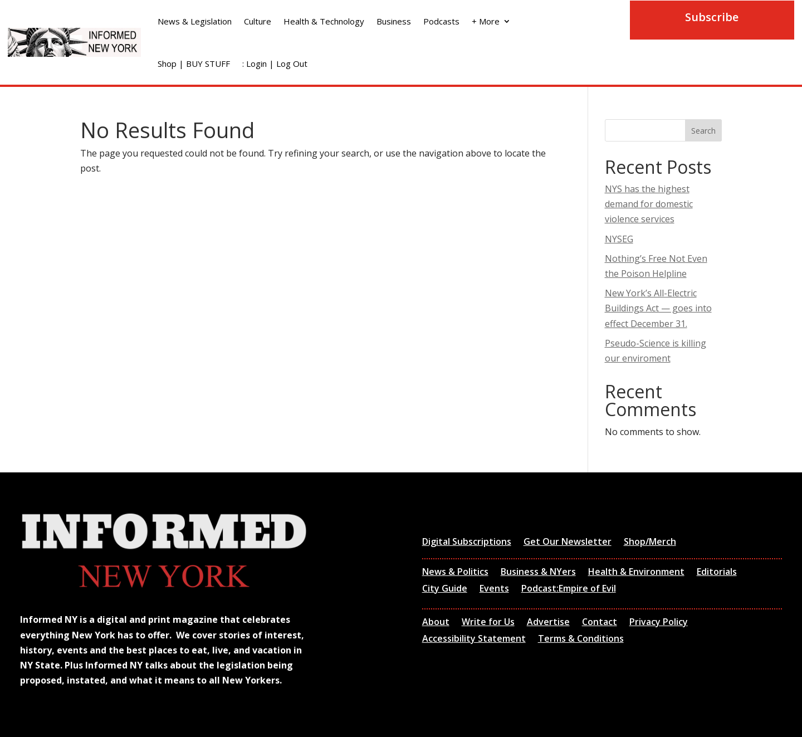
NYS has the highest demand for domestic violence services (649, 204)
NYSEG (619, 239)
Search (703, 130)
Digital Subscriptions (466, 543)
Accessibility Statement (474, 639)
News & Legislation (195, 21)
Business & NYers (538, 573)
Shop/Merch (650, 543)
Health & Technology (323, 21)
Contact (599, 623)
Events (494, 589)
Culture (257, 21)
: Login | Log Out (274, 63)
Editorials (717, 573)
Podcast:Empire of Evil (568, 589)
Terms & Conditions (581, 639)
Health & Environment (636, 573)
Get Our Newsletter (568, 543)
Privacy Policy (658, 623)
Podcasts (441, 21)
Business (393, 21)
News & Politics (455, 573)
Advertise (548, 623)
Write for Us (488, 623)
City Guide (444, 589)
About (435, 623)
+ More (486, 21)
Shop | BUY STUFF (194, 63)
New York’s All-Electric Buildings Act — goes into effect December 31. (658, 308)
